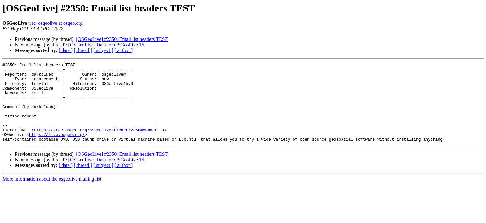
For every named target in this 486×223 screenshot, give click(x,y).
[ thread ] (83, 50)
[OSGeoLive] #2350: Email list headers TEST (122, 39)
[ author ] (123, 50)
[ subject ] (103, 50)
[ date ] (66, 50)
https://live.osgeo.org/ (57, 149)
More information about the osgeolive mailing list (51, 194)
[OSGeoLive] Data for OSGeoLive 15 (106, 44)
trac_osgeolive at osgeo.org (55, 23)
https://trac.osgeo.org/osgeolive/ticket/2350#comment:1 (99, 143)
